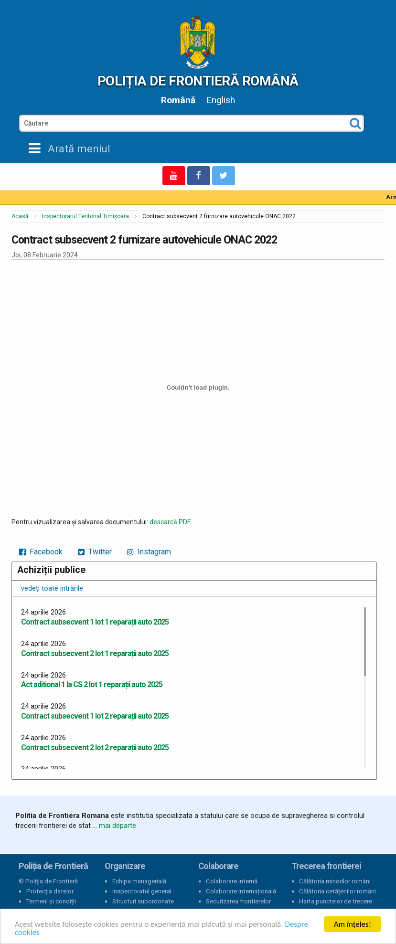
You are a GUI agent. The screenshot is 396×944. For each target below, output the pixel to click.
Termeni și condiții (51, 901)
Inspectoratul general (141, 891)
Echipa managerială (139, 881)
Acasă (20, 216)
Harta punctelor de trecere (335, 901)
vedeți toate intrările (52, 588)
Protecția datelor (50, 891)
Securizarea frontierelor (238, 901)
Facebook (41, 551)
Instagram (149, 551)
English (220, 100)
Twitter (95, 551)
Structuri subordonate (143, 901)
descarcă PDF (170, 522)
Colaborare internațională (241, 891)
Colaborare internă (231, 881)
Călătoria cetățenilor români (337, 891)
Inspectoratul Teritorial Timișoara (85, 216)
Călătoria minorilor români (335, 881)
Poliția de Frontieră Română (198, 81)
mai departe (117, 825)
